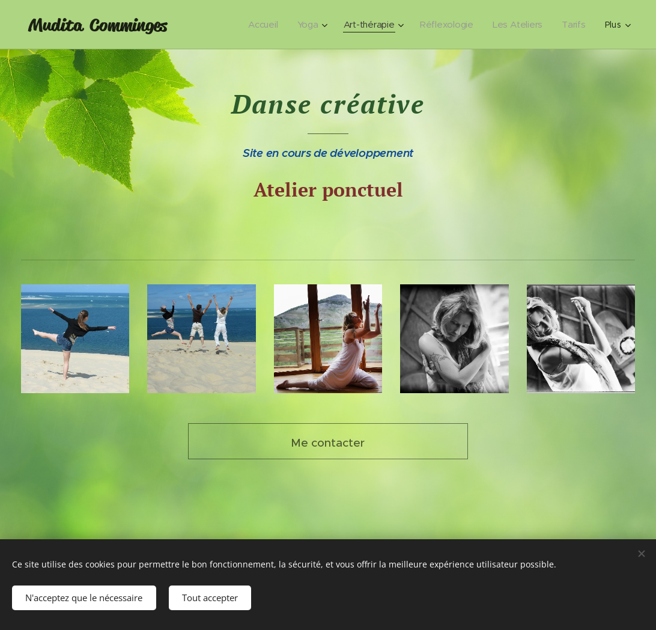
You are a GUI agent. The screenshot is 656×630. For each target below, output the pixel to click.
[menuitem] (262, 25)
